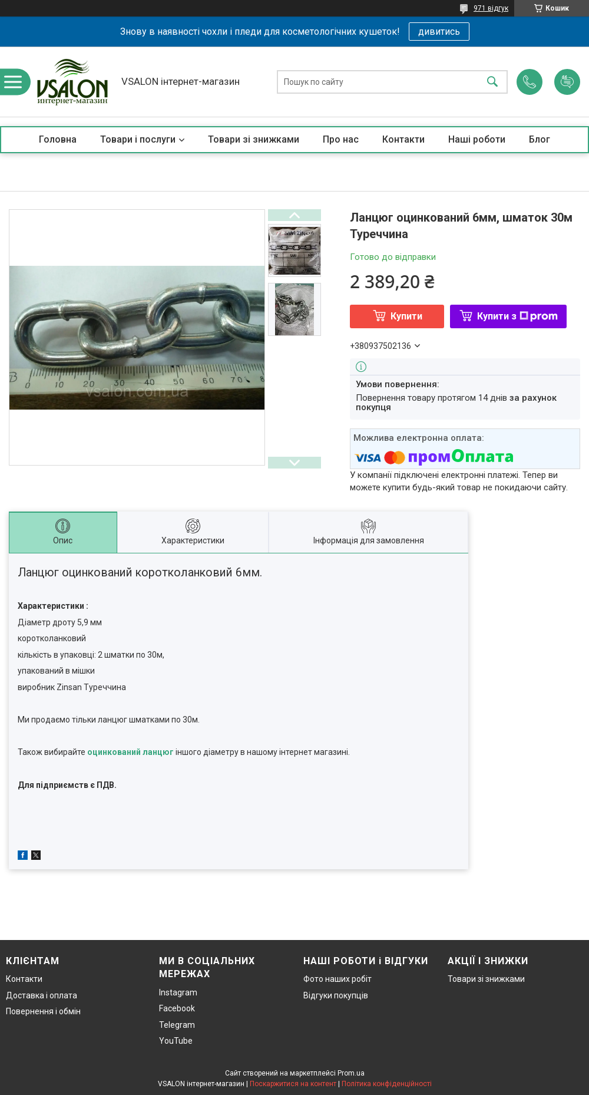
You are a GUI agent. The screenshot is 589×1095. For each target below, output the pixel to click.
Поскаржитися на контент (293, 1084)
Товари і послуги (138, 139)
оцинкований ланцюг (130, 752)
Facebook (177, 1008)
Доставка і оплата (41, 995)
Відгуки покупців (335, 995)
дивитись (439, 31)
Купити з (517, 316)
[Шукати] (492, 82)
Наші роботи (476, 139)
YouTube (176, 1040)
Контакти (403, 139)
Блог (539, 139)
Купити (406, 316)
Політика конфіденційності (387, 1084)
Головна (58, 139)
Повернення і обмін (43, 1011)
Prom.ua (351, 1073)
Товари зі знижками (253, 139)
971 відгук (491, 8)
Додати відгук (567, 82)
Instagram (178, 992)
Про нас (341, 139)
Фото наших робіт (337, 979)
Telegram (177, 1025)
